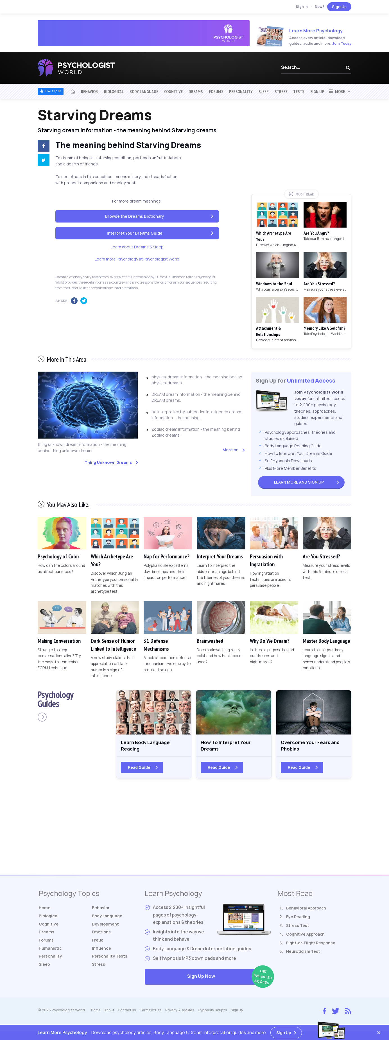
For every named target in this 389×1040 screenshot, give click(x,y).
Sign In (302, 6)
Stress (281, 91)
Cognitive (173, 91)
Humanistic (51, 954)
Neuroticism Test (303, 954)
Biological (114, 91)
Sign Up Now (229, 979)
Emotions (102, 937)
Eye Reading (298, 919)
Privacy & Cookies (185, 1012)
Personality (241, 91)
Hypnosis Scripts (218, 1012)
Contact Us (129, 1012)
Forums (216, 91)
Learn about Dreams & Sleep (137, 247)
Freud (98, 946)
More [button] (337, 91)
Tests (298, 91)
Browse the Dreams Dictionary (134, 216)
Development (106, 928)
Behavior (89, 91)
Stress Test (297, 928)
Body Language (144, 91)
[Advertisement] (301, 148)
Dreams (196, 91)
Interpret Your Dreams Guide (134, 233)
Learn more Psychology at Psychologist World (137, 259)
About (110, 1012)
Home (45, 911)
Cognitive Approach (305, 937)
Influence (102, 954)
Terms (154, 1012)
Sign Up (339, 6)
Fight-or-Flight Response (310, 945)
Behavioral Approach (306, 910)
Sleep (264, 91)
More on (231, 449)
